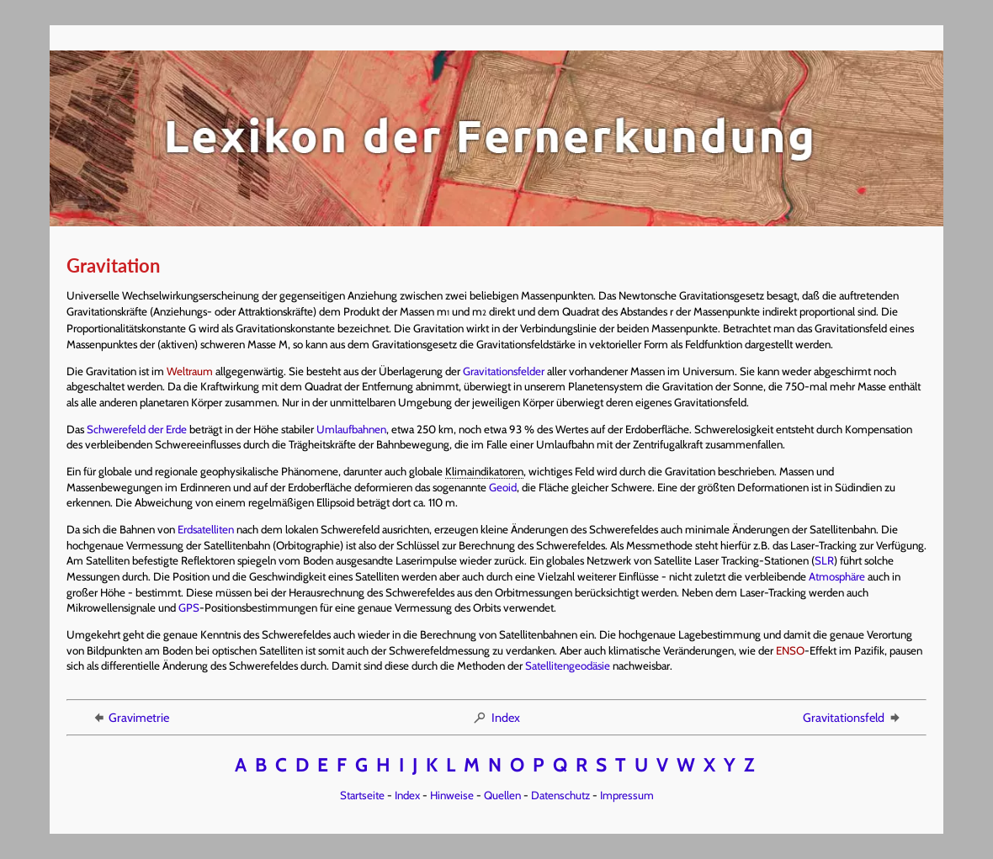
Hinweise (452, 795)
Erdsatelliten (206, 529)
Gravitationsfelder (503, 371)
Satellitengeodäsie (567, 665)
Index (496, 717)
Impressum (627, 795)
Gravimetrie (130, 717)
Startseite (362, 795)
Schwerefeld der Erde (137, 429)
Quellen (502, 795)
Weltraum (190, 371)
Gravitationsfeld (852, 717)
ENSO (790, 650)
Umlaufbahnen (351, 429)
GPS (188, 607)
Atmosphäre (837, 576)
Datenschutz (560, 795)
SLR (824, 560)
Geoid (503, 487)
